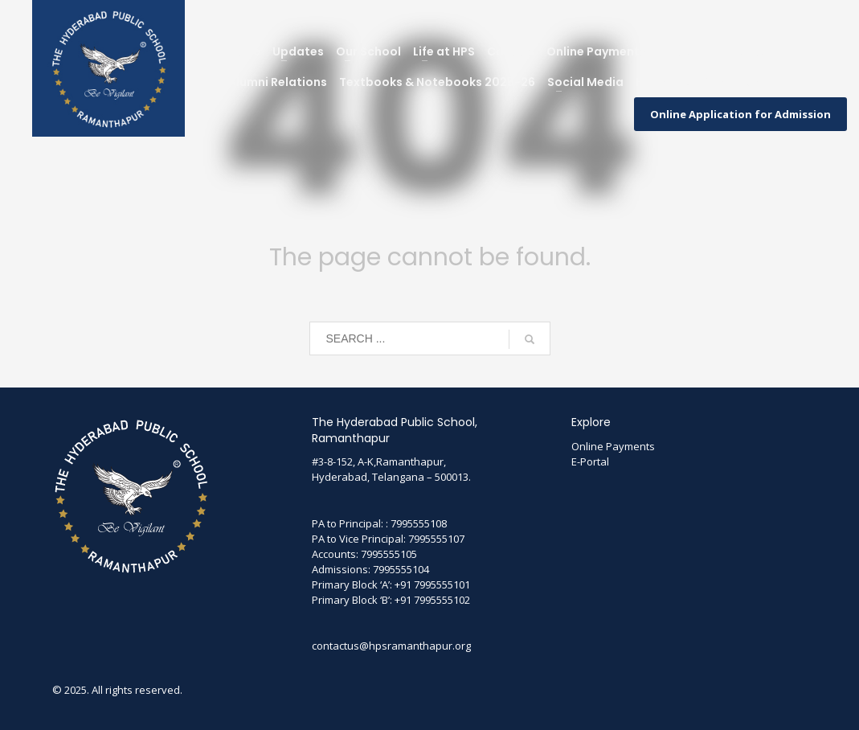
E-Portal (590, 461)
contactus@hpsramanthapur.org (391, 645)
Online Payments (613, 446)
